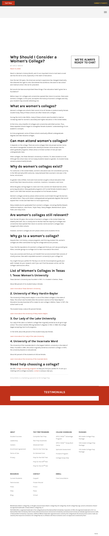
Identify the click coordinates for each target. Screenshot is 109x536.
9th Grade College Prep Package (87, 438)
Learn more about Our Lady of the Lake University (27, 336)
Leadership (14, 441)
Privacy (12, 457)
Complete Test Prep (39, 436)
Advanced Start (38, 445)
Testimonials (14, 482)
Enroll (58, 474)
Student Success (16, 436)
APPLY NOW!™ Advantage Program (64, 438)
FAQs (12, 491)
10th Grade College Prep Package (87, 444)
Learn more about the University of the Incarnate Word (28, 359)
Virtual (35, 495)
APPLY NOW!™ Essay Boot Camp (64, 444)
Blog (11, 495)
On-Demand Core (39, 453)
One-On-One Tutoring (40, 449)
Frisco (35, 487)
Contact (36, 474)
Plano (35, 491)
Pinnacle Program (62, 454)
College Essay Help (62, 458)
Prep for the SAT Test (40, 462)
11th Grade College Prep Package (87, 451)
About (12, 432)
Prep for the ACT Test (40, 466)
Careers (12, 445)
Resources (14, 474)
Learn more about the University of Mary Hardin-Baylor (29, 313)
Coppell (35, 478)
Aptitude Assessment (63, 449)
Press (12, 487)
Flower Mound (38, 482)
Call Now (8, 3)
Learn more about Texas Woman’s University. (25, 288)
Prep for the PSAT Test (40, 457)
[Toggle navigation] (105, 12)
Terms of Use (14, 453)
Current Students (16, 478)
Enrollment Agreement (18, 449)
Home (96, 533)
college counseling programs (26, 368)
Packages (82, 432)
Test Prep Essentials (40, 441)
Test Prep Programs (41, 432)
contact (36, 371)
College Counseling (64, 432)
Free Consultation (62, 478)
